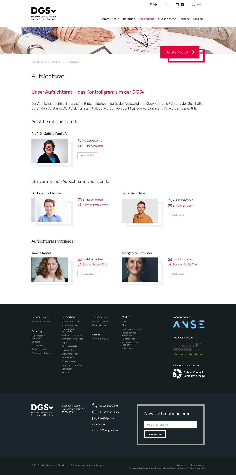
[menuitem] (110, 20)
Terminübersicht (100, 338)
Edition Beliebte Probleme (130, 343)
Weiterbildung (99, 325)
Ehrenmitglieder (70, 354)
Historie (65, 372)
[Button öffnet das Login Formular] (197, 4)
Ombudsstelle (38, 348)
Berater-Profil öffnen (92, 205)
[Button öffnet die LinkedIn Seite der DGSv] (176, 4)
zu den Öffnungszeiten (105, 429)
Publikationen (128, 339)
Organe (56, 62)
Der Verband (147, 19)
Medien (198, 19)
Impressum (199, 463)
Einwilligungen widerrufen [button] (195, 466)
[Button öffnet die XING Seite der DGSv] (184, 4)
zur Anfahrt (98, 422)
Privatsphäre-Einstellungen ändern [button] (141, 466)
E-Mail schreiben (90, 146)
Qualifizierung (167, 19)
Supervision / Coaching (38, 335)
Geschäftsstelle (69, 346)
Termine (184, 19)
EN (153, 4)
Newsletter (127, 348)
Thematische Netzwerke (68, 330)
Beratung (129, 19)
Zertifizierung (38, 344)
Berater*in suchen (40, 321)
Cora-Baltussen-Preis (73, 365)
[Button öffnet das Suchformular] (166, 4)
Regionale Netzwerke (72, 335)
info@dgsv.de (106, 416)
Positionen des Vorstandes (129, 334)
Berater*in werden (101, 321)
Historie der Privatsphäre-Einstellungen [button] (170, 466)
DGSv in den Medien (132, 329)
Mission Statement (71, 321)
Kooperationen (69, 361)
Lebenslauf (87, 155)
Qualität (35, 341)
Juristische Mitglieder (72, 339)
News (124, 321)
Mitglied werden (70, 325)
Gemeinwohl (68, 357)
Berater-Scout (110, 19)
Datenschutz (183, 463)
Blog (124, 325)
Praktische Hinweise (41, 352)
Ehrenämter (68, 350)
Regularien (67, 369)
